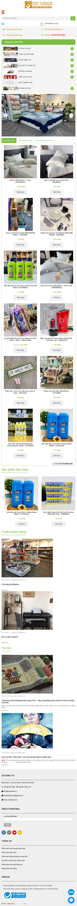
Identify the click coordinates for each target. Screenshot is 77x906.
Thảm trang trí (17, 60)
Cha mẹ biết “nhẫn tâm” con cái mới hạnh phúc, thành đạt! (26, 757)
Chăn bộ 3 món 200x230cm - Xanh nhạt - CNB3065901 (56, 287)
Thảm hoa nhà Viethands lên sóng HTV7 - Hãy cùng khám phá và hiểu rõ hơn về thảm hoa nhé (38, 701)
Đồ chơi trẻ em (16, 49)
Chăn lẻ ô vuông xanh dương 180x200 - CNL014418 (20, 513)
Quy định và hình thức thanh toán (13, 860)
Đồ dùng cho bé (17, 88)
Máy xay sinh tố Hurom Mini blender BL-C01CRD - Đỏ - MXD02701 (56, 339)
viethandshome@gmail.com (13, 796)
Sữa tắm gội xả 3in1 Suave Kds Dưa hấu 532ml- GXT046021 (20, 287)
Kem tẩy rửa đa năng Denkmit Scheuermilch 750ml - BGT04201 (20, 445)
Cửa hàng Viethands (10, 584)
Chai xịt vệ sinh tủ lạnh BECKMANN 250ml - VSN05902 (20, 234)
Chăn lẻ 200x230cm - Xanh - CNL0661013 (20, 181)
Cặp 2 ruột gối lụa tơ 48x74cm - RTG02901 (56, 181)
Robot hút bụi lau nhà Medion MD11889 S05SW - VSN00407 (57, 234)
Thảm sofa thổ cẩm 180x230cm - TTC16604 (56, 392)
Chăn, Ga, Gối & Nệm (18, 54)
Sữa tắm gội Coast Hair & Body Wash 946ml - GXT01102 (56, 445)
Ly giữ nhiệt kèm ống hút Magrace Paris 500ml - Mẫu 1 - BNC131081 (20, 339)
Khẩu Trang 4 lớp (18, 83)
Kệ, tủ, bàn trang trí (10, 637)
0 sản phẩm (48, 23)
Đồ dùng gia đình (17, 71)
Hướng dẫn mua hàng (9, 868)
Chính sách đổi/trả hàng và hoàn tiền (14, 856)
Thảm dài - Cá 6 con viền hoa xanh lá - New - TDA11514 (20, 392)
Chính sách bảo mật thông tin (12, 865)
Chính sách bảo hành (9, 852)
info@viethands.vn (10, 791)
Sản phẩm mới (9, 140)
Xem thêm (64, 464)
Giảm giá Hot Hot (17, 77)
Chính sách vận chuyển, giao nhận (13, 848)
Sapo (24, 901)
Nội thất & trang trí (19, 66)
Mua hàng (20, 192)
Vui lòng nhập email (10, 816)
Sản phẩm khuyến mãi (44, 140)
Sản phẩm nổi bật (25, 140)
